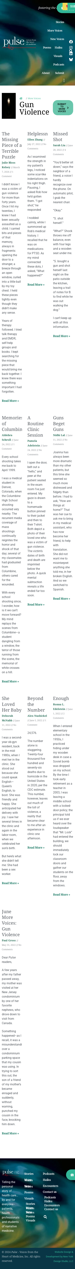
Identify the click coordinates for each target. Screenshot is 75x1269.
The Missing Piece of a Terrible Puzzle (12, 145)
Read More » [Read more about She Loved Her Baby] (10, 883)
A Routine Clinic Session (35, 426)
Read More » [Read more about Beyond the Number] (36, 847)
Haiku (59, 47)
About (46, 73)
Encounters (50, 1186)
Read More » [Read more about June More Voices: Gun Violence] (10, 1133)
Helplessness (40, 134)
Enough (61, 698)
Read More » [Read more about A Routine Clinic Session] (36, 604)
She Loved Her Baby (12, 704)
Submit (60, 73)
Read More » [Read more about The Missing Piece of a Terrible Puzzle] (10, 401)
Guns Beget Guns (59, 423)
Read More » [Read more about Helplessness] (36, 284)
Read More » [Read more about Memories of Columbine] (10, 681)
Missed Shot (60, 136)
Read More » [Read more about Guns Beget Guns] (61, 599)
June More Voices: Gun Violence (11, 922)
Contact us (50, 1192)
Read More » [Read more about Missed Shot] (61, 336)
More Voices (55, 30)
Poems (47, 47)
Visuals (59, 56)
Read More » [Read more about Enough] (61, 894)
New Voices (57, 39)
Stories (60, 22)
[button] (64, 80)
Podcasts (58, 64)
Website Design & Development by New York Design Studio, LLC (59, 1257)
